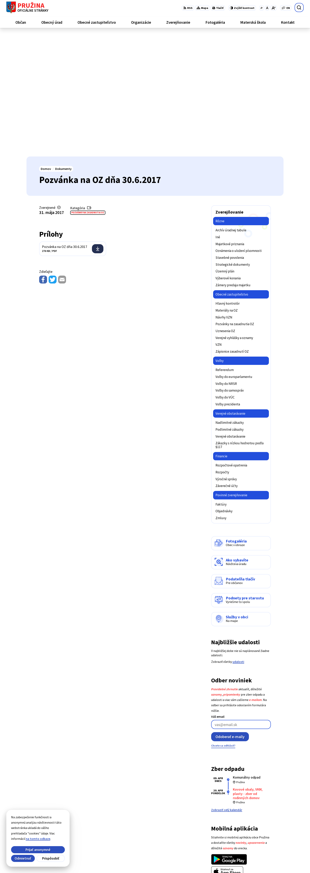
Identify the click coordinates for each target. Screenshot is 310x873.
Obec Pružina (128, 862)
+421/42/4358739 (265, 825)
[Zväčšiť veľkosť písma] (273, 8)
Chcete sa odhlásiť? (223, 623)
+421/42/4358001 (265, 830)
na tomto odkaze (38, 839)
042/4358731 (262, 835)
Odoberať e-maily (230, 614)
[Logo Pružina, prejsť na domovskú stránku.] (27, 7)
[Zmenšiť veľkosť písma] (261, 8)
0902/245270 (262, 840)
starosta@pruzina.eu (269, 844)
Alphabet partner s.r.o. (78, 862)
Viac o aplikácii (221, 759)
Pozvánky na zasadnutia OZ (87, 90)
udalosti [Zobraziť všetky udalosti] (238, 539)
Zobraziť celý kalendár (226, 687)
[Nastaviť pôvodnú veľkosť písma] (267, 8)
